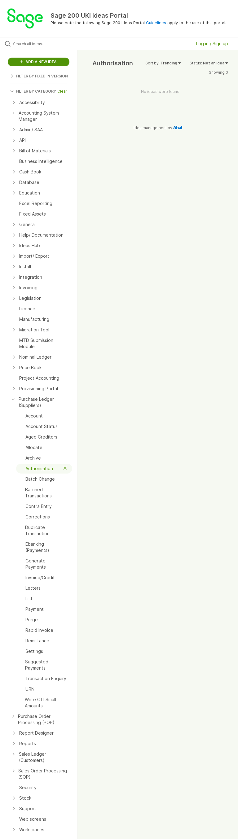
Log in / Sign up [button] (212, 43)
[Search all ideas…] (42, 43)
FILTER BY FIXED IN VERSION (39, 76)
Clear (62, 91)
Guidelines (156, 22)
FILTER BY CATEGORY (33, 91)
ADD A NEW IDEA (38, 61)
